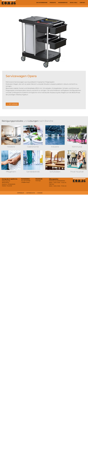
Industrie (55, 147)
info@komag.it (25, 182)
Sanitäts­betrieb (33, 172)
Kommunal (77, 147)
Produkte (53, 2)
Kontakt (82, 2)
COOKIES (39, 192)
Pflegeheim (11, 172)
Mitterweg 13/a (6, 180)
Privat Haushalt (77, 172)
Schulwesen (55, 172)
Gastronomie (33, 147)
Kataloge (38, 180)
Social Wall (73, 2)
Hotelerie (11, 147)
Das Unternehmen (41, 2)
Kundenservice (62, 2)
